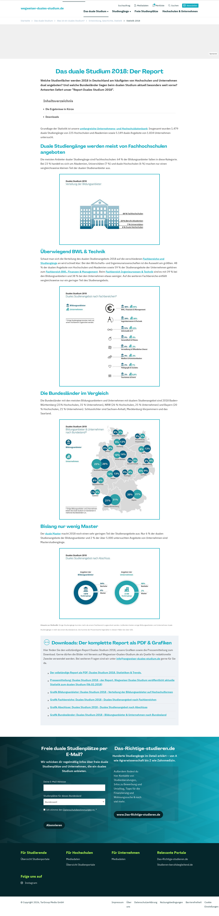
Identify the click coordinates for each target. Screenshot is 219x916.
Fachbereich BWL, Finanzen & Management (72, 271)
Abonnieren (54, 825)
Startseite (25, 20)
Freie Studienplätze (146, 11)
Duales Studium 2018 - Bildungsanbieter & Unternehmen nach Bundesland (108, 714)
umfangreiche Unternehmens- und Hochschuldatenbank (114, 128)
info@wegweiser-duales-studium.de (138, 658)
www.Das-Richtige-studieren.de (138, 814)
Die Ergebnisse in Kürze (59, 109)
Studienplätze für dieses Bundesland (74, 799)
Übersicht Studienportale (35, 859)
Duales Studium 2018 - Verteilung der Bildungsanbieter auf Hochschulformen (111, 692)
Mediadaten (73, 859)
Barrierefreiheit (194, 902)
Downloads (52, 116)
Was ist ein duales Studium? (71, 20)
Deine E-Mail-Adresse (74, 785)
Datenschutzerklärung (145, 902)
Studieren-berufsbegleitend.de (175, 864)
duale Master (53, 533)
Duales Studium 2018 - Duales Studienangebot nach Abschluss (98, 707)
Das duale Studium (95, 11)
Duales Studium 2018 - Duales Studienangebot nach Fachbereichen (103, 699)
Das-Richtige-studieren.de (172, 859)
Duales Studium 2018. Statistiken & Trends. (96, 672)
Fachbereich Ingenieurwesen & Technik (129, 271)
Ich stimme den (70, 809)
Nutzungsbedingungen (171, 902)
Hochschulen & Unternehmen (180, 11)
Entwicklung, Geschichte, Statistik (105, 20)
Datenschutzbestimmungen (77, 809)
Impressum (118, 902)
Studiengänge (120, 11)
